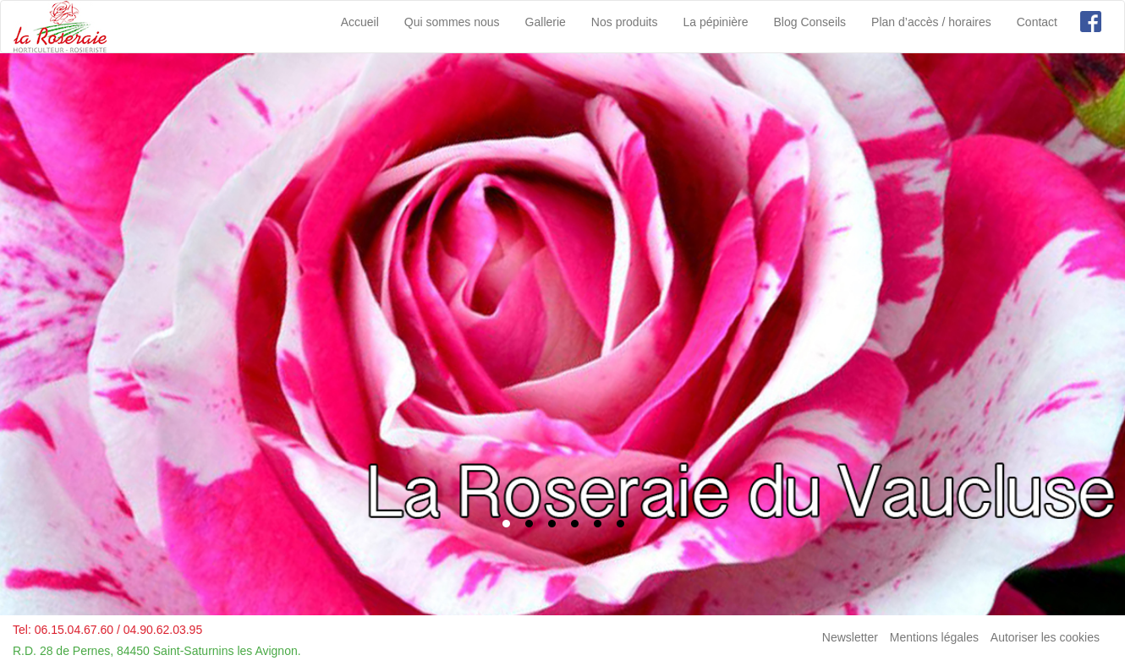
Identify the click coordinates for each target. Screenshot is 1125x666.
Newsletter (850, 637)
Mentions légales (934, 637)
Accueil (360, 22)
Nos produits (624, 22)
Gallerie (545, 22)
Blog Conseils (810, 22)
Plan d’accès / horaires (931, 22)
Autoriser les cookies (1045, 637)
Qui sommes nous (452, 22)
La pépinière (715, 22)
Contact (1037, 22)
